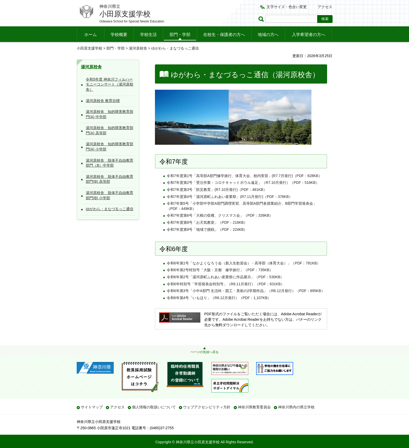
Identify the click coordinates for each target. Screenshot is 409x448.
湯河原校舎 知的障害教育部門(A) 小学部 (109, 146)
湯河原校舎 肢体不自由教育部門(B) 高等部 (109, 179)
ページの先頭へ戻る (204, 352)
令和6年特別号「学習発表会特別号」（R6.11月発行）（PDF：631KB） (225, 284)
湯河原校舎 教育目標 (103, 101)
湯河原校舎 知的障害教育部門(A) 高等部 (109, 130)
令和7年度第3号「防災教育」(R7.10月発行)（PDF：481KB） (217, 189)
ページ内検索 (261, 19)
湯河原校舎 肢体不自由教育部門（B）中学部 (109, 163)
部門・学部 (180, 34)
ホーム (90, 34)
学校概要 (119, 34)
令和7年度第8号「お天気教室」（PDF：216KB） (207, 222)
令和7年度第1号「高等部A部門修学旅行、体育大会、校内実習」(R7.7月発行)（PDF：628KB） (244, 176)
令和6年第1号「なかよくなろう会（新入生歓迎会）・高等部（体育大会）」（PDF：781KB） (244, 263)
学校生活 (148, 34)
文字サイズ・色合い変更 (287, 7)
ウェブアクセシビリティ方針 (207, 407)
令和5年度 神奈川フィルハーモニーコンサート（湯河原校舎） (109, 84)
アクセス (325, 7)
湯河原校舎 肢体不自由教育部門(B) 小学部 (109, 195)
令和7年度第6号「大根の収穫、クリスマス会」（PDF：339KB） (220, 215)
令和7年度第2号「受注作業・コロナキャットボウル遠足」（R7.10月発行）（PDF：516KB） (243, 182)
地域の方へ (268, 34)
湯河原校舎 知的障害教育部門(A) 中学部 (109, 114)
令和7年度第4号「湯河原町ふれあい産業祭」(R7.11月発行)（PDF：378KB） (229, 197)
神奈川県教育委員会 (254, 407)
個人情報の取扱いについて (154, 407)
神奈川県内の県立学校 (296, 407)
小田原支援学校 (89, 48)
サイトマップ (92, 407)
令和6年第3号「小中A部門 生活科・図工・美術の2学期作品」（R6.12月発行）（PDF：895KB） (246, 291)
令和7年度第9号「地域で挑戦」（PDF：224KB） (207, 229)
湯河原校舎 (138, 48)
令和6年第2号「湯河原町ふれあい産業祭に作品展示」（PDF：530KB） (225, 277)
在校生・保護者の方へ (224, 34)
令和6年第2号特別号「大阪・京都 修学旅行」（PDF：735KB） (220, 270)
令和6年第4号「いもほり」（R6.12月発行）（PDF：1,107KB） (219, 298)
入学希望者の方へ (308, 34)
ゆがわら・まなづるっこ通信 (109, 209)
